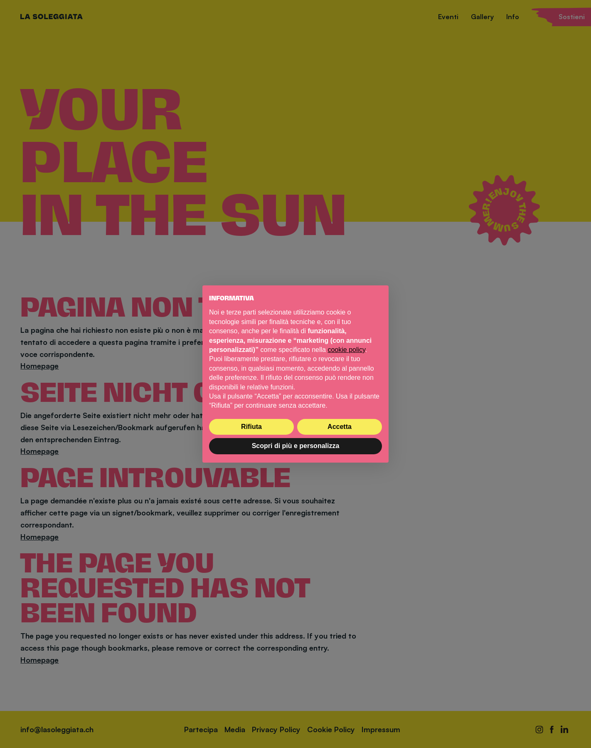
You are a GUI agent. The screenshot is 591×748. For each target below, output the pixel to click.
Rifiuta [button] (251, 426)
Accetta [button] (340, 426)
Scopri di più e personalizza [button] (296, 445)
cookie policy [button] (346, 349)
